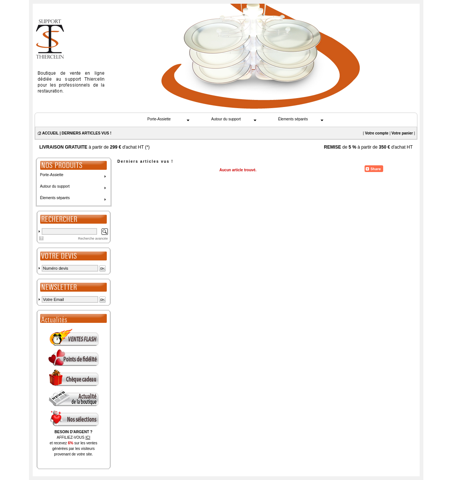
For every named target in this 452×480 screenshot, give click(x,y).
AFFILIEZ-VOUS (73, 437)
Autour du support (226, 119)
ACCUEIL (50, 133)
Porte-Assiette (159, 119)
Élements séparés (293, 119)
